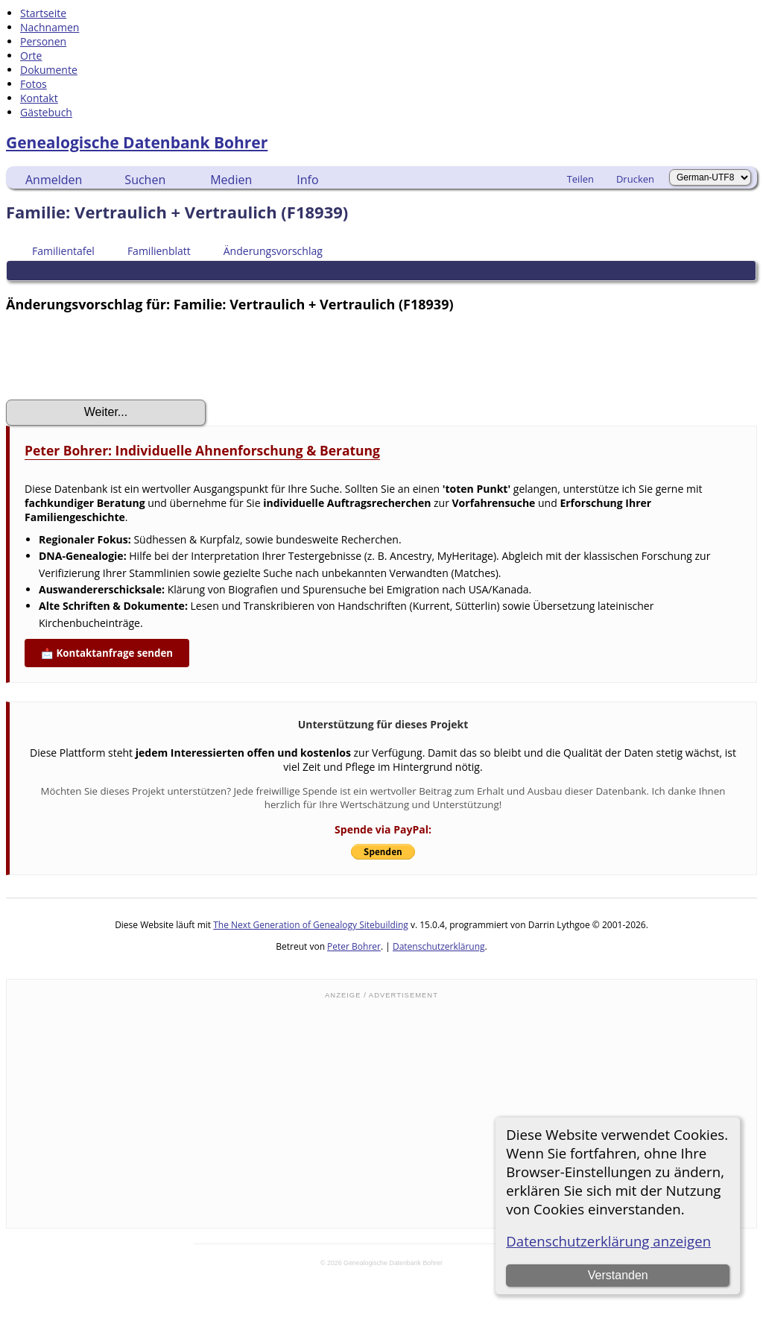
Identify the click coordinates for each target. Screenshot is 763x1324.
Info (307, 179)
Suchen (144, 179)
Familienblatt (152, 251)
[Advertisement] (381, 1112)
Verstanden (618, 1275)
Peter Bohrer (354, 946)
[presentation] (119, 356)
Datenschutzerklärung (439, 946)
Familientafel (57, 251)
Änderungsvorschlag (266, 251)
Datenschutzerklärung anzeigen (608, 1241)
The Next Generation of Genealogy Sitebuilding (310, 924)
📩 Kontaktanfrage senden (107, 653)
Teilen (580, 179)
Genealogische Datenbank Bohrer (136, 142)
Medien (231, 179)
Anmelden (53, 179)
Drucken (635, 179)
